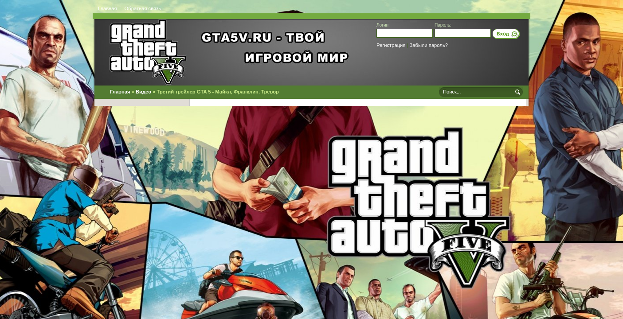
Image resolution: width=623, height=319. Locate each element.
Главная (107, 8)
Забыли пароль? (429, 45)
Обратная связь (143, 8)
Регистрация (390, 45)
